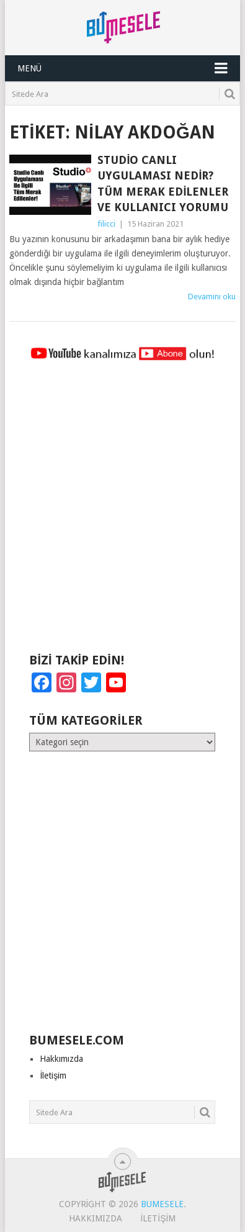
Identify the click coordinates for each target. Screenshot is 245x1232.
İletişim (53, 1075)
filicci (106, 224)
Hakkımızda (61, 1059)
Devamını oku (212, 296)
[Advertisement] (122, 512)
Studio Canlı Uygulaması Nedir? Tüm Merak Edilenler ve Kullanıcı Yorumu (162, 183)
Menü (29, 68)
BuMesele (162, 1204)
